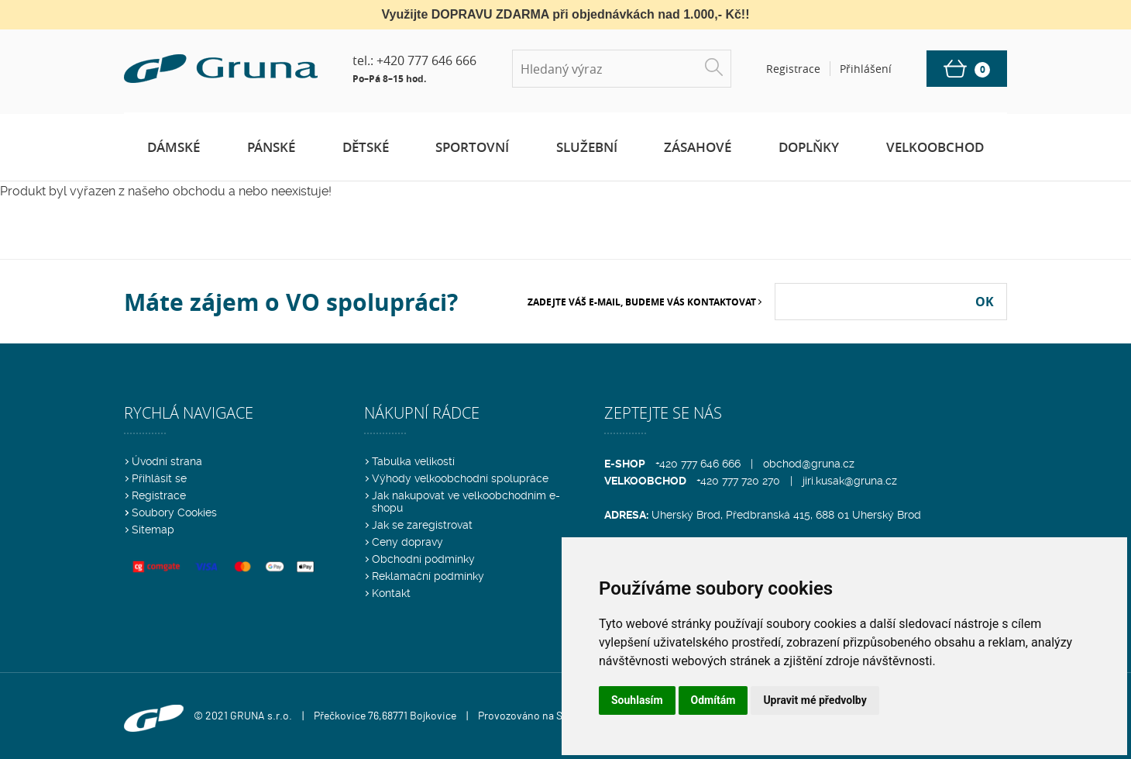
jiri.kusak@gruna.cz (850, 480)
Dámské (173, 147)
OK (984, 301)
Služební (586, 147)
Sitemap (153, 529)
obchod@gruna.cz (808, 463)
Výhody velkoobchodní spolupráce (460, 478)
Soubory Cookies (174, 512)
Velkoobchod (935, 147)
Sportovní (472, 147)
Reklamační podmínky (428, 576)
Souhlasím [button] (637, 700)
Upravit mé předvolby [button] (814, 700)
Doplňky (809, 147)
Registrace (159, 495)
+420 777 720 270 (738, 480)
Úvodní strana (167, 461)
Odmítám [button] (713, 700)
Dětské (365, 147)
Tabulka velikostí (413, 461)
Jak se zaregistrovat (422, 525)
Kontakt (391, 593)
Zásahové (697, 147)
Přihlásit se (159, 478)
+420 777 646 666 (426, 60)
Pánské (271, 147)
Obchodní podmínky (423, 559)
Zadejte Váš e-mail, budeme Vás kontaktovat (642, 302)
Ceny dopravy (407, 542)
